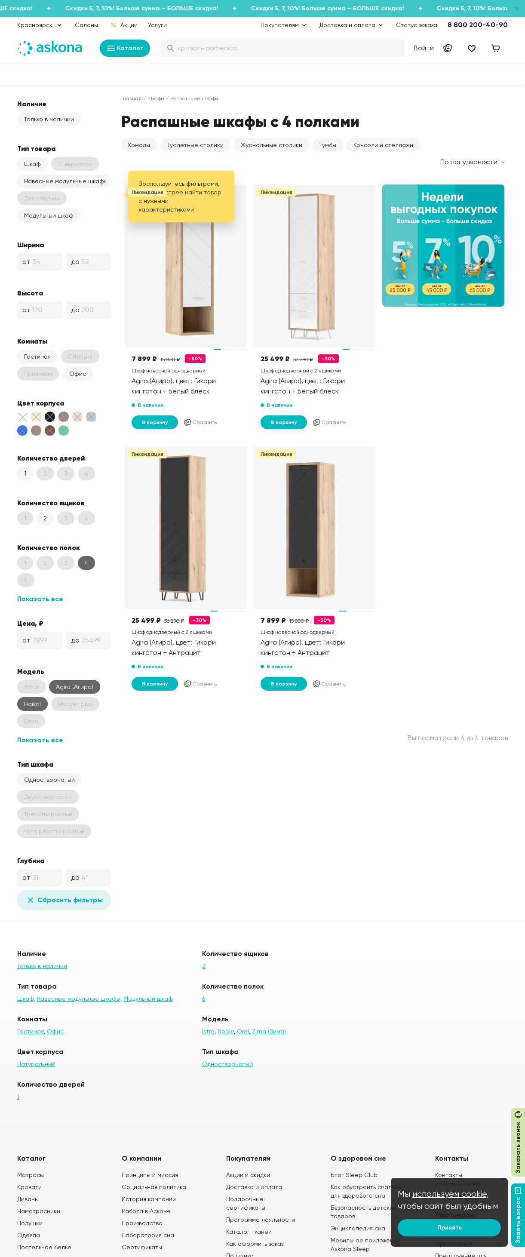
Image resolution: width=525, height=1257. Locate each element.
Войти (424, 48)
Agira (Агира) (74, 686)
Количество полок (48, 547)
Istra (208, 1031)
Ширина (30, 244)
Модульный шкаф (49, 215)
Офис (77, 373)
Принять (449, 1227)
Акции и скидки (248, 1174)
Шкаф (32, 163)
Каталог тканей (249, 1231)
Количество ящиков (50, 502)
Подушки (30, 1223)
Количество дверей (51, 458)
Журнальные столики (271, 144)
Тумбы (327, 144)
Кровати (29, 1186)
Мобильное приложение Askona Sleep (366, 1244)
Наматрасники (38, 1211)
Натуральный (36, 1063)
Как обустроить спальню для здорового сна (367, 1191)
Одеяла (28, 1235)
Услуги (157, 25)
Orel (243, 1031)
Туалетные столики (195, 144)
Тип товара (36, 148)
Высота (30, 293)
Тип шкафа (35, 764)
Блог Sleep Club (354, 1174)
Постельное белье (44, 1247)
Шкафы (155, 98)
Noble (226, 1031)
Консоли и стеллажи (383, 144)
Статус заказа (416, 25)
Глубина (30, 860)
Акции (124, 25)
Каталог (125, 48)
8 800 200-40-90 (478, 25)
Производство (142, 1223)
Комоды (139, 144)
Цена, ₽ (30, 623)
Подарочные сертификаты (245, 1203)
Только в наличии (49, 119)
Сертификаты (142, 1247)
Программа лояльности (260, 1219)
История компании (149, 1199)
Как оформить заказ (254, 1243)
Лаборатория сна (148, 1235)
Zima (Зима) (269, 1031)
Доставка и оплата (254, 1186)
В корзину (155, 422)
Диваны (28, 1199)
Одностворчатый (49, 779)
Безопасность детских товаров (363, 1212)
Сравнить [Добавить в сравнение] (200, 422)
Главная (131, 98)
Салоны (86, 25)
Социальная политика (154, 1186)
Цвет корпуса (40, 403)
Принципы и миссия (150, 1174)
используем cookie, (450, 1194)
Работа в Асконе (146, 1211)
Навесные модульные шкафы (66, 181)
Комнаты (32, 341)
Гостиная (37, 356)
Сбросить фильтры (64, 900)
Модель (30, 671)
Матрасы (30, 1174)
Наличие (31, 103)
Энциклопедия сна (358, 1228)
